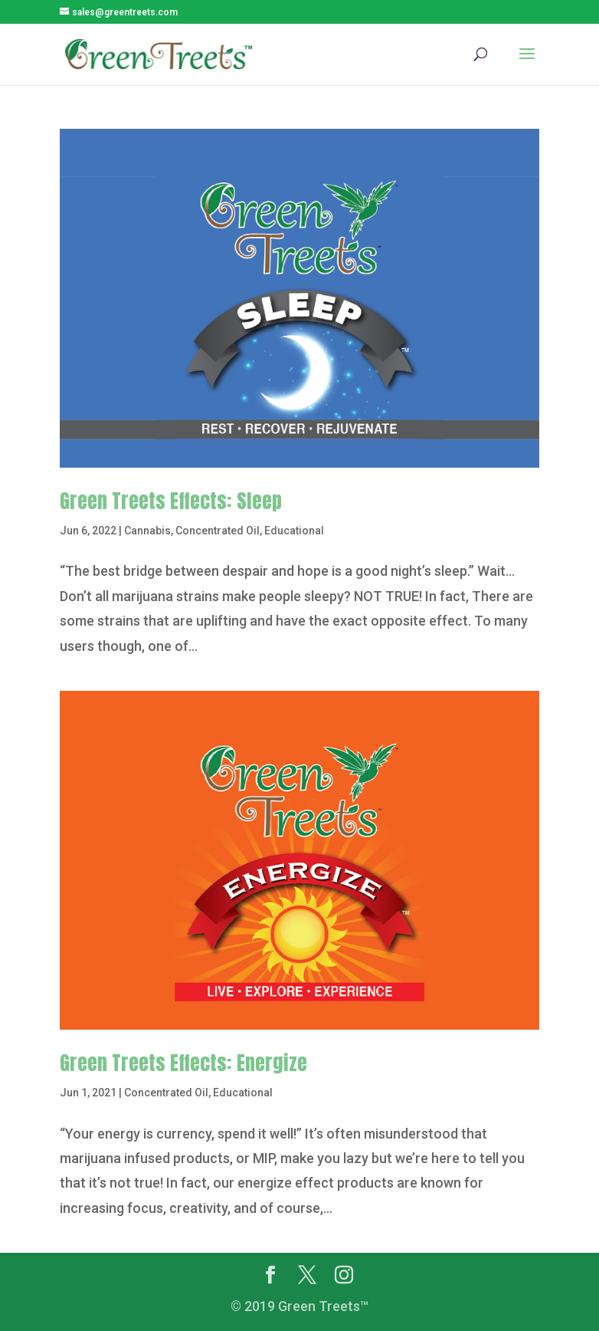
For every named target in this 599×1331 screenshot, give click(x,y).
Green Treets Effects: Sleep (171, 500)
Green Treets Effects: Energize (183, 1062)
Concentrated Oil (217, 530)
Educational (294, 530)
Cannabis (147, 530)
